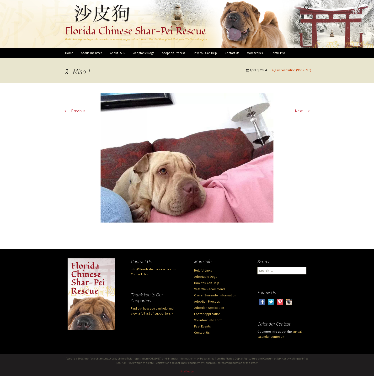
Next (303, 110)
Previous (74, 110)
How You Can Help (205, 53)
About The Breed (91, 53)
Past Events (202, 326)
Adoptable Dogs (143, 53)
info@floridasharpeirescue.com (153, 269)
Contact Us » (140, 274)
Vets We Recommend (209, 289)
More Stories (255, 53)
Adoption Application (209, 307)
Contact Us (232, 53)
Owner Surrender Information (215, 295)
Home (69, 53)
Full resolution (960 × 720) (293, 70)
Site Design (187, 371)
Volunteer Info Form (208, 320)
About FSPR (117, 53)
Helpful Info (278, 53)
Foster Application (207, 314)
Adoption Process (173, 53)
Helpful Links (203, 270)
